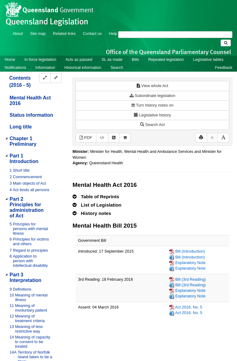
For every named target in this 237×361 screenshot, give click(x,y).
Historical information (82, 67)
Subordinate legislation (152, 95)
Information (45, 67)
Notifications (15, 67)
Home (10, 59)
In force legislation (40, 59)
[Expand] (45, 78)
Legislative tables (208, 59)
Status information (31, 115)
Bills (135, 59)
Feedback (223, 67)
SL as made (112, 59)
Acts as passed (78, 59)
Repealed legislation (166, 59)
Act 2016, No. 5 (188, 307)
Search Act (152, 124)
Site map (38, 33)
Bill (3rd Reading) (190, 279)
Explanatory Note (190, 262)
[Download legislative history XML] (102, 138)
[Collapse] (56, 78)
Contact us (92, 33)
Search (116, 67)
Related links (64, 33)
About (17, 33)
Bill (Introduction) (190, 251)
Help (113, 33)
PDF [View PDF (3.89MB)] (86, 137)
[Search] (175, 34)
